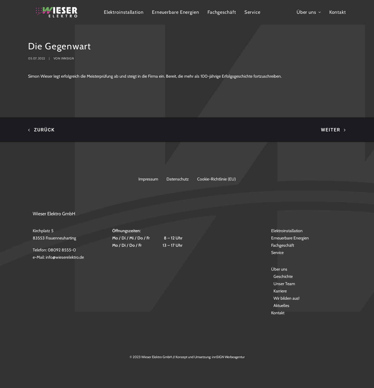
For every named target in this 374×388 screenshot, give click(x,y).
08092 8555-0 (62, 250)
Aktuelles (281, 305)
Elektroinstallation (158, 19)
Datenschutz (177, 179)
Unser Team (284, 284)
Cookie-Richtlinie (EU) (216, 179)
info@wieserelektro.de (65, 257)
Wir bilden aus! (286, 298)
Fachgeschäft (256, 19)
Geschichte (283, 276)
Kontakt (361, 19)
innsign (67, 74)
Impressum (148, 179)
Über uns (332, 19)
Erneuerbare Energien (209, 19)
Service (286, 19)
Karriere (280, 291)
